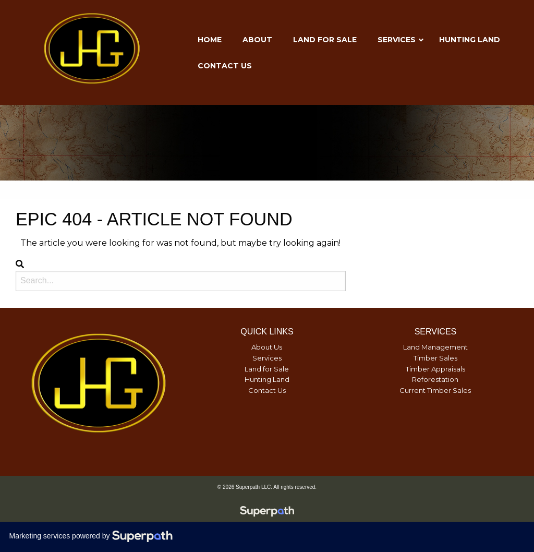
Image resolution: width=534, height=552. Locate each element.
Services (267, 358)
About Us (266, 347)
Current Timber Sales (435, 390)
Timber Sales (435, 358)
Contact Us (267, 390)
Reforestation (435, 379)
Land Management (435, 347)
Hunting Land (267, 379)
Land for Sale (267, 369)
